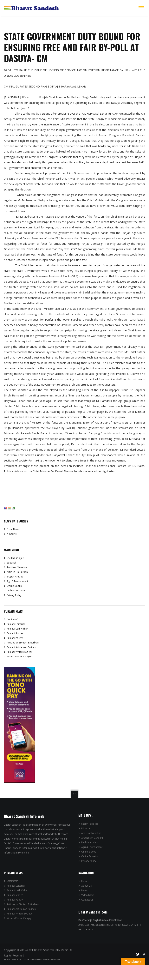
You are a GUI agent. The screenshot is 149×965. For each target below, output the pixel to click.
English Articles (15, 576)
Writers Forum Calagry (19, 656)
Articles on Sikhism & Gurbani (23, 642)
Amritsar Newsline (17, 567)
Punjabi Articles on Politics (21, 647)
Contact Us (87, 899)
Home (84, 881)
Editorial (11, 562)
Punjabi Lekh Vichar (17, 628)
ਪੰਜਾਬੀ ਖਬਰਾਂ (12, 619)
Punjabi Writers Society (19, 652)
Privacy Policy (14, 595)
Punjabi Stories (15, 633)
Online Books (14, 586)
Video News (87, 895)
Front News (13, 529)
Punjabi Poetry (15, 638)
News (84, 890)
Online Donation (16, 590)
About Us (86, 885)
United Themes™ (51, 959)
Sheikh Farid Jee (15, 558)
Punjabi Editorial (16, 624)
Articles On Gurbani (17, 572)
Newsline (12, 533)
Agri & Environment (17, 581)
